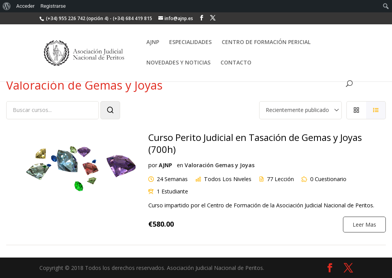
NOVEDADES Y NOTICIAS (178, 63)
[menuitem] (7, 6)
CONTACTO (236, 63)
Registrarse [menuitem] (53, 6)
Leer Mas (364, 223)
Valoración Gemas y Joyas (219, 164)
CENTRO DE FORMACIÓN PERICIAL (266, 42)
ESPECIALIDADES (190, 42)
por (152, 164)
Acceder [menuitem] (25, 6)
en (179, 164)
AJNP (152, 42)
